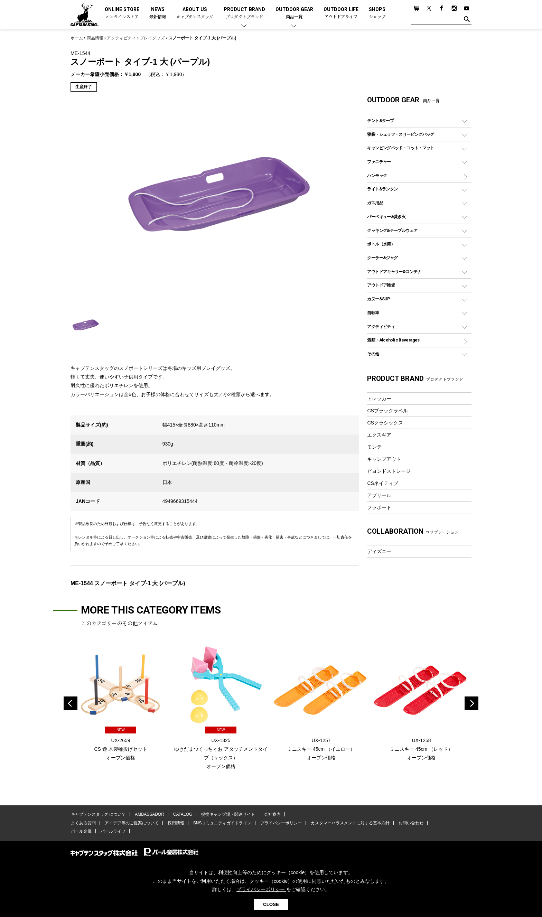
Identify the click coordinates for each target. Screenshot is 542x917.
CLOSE (271, 904)
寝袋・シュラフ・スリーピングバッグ (400, 134)
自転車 (373, 312)
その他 (373, 353)
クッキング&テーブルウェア (392, 230)
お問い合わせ (407, 823)
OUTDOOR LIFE (341, 13)
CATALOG (181, 814)
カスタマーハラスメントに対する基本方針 (347, 823)
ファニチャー (379, 161)
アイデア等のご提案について (131, 823)
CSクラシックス (385, 422)
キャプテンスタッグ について (98, 814)
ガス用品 (375, 202)
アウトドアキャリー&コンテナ (394, 271)
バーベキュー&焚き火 (386, 216)
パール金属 (81, 831)
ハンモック (377, 175)
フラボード (379, 507)
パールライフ (112, 831)
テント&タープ (380, 120)
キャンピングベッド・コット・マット (400, 147)
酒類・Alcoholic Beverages (393, 340)
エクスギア (379, 435)
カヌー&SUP (378, 298)
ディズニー (379, 551)
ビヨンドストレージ (389, 471)
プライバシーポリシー (278, 823)
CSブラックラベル (387, 410)
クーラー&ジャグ (382, 257)
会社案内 (270, 814)
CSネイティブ (382, 483)
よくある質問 (83, 823)
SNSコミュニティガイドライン (220, 823)
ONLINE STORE (122, 13)
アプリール (379, 495)
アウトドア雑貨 (381, 285)
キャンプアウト (384, 459)
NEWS (157, 13)
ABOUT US (194, 13)
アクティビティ (381, 326)
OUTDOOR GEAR (294, 13)
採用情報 (174, 823)
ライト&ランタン (382, 188)
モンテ (374, 447)
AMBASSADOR (148, 814)
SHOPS (377, 13)
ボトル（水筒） (381, 243)
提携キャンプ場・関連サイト (226, 814)
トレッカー (379, 398)
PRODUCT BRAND (244, 13)
